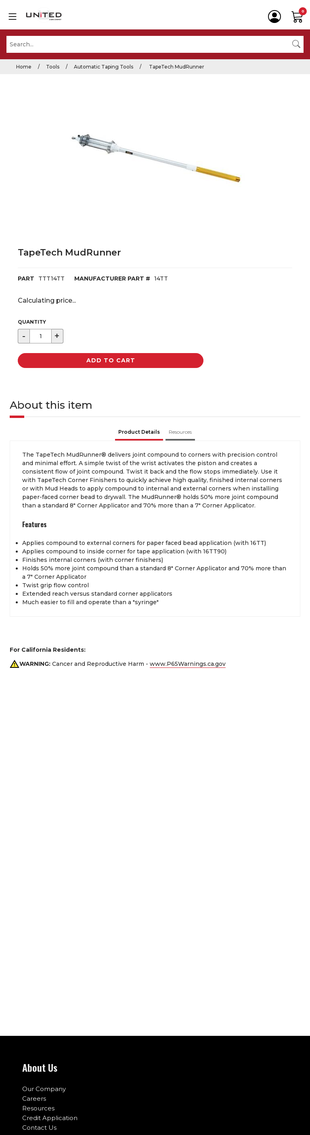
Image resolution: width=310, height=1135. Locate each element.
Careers (34, 1098)
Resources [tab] (180, 432)
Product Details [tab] (139, 432)
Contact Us (39, 1127)
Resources (38, 1108)
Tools (52, 67)
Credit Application (50, 1118)
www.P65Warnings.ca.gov (188, 663)
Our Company (44, 1089)
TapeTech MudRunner (176, 67)
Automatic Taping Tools (103, 67)
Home (23, 67)
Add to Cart (110, 360)
